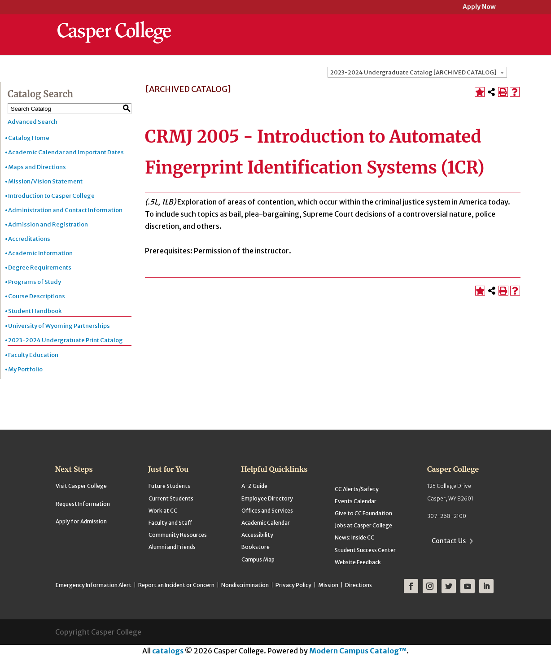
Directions (358, 585)
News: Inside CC (354, 537)
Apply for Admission (81, 521)
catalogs (168, 650)
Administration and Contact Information (65, 210)
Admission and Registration (48, 224)
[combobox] (417, 72)
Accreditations (29, 239)
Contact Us (449, 541)
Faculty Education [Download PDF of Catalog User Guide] (33, 355)
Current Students (171, 498)
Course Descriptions (36, 296)
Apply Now (479, 7)
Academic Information (40, 253)
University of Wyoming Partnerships (59, 326)
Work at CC (163, 510)
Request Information (83, 503)
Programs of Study (34, 282)
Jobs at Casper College (363, 525)
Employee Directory (267, 498)
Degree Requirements (39, 267)
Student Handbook (34, 311)
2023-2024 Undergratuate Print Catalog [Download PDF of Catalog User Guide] (65, 340)
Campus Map (258, 559)
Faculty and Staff (170, 522)
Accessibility (257, 534)
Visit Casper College (81, 486)
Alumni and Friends (172, 547)
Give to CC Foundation (363, 513)
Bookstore (255, 547)
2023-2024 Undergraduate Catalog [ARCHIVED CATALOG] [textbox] (413, 72)
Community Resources (178, 534)
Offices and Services (267, 510)
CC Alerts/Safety (357, 489)
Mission (328, 585)
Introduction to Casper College (51, 196)
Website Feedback (358, 562)
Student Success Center (365, 550)
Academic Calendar (265, 522)
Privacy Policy (293, 585)
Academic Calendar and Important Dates (66, 152)
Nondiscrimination (245, 585)
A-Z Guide (254, 486)
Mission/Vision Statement (45, 181)
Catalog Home (28, 138)
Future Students (169, 486)
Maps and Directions (37, 167)
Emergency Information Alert (93, 585)
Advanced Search (32, 122)
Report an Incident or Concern (176, 585)
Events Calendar (355, 501)
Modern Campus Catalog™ (358, 650)
